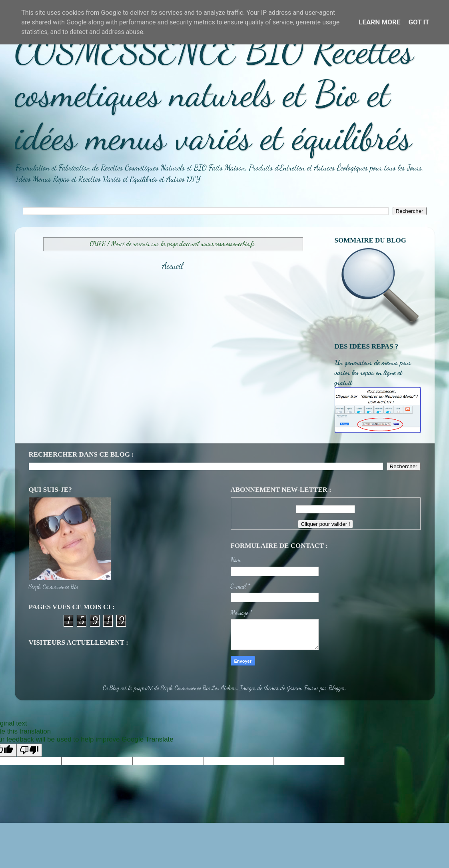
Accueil (172, 266)
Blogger (337, 688)
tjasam (294, 688)
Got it (419, 22)
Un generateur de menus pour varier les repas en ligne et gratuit (373, 372)
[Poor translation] (29, 750)
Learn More (379, 22)
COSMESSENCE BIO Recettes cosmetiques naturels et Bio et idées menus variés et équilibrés (214, 93)
